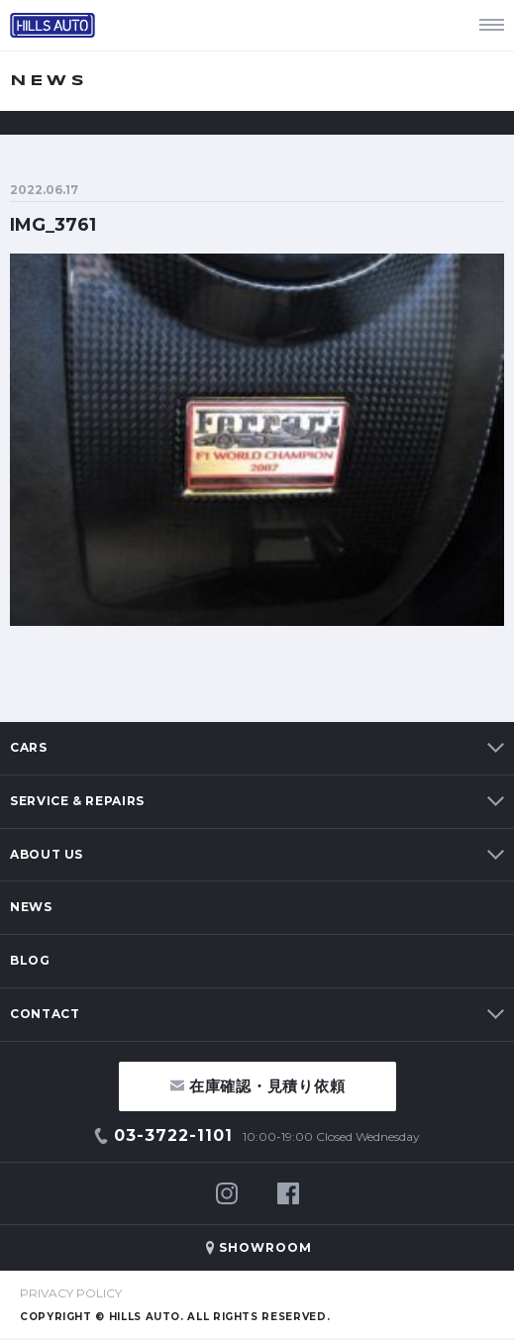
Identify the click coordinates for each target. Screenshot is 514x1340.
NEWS (31, 906)
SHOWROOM (265, 1247)
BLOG (30, 960)
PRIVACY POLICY (71, 1293)
